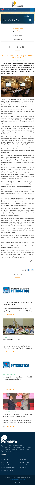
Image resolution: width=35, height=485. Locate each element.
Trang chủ (6, 459)
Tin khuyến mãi (17, 39)
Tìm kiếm (19, 9)
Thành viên (6, 465)
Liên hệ (24, 467)
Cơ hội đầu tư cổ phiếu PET (11, 340)
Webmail (24, 465)
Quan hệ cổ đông (8, 470)
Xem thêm (9, 314)
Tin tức (24, 459)
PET (21, 101)
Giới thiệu (6, 462)
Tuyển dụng (25, 462)
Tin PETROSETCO (17, 28)
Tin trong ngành (17, 36)
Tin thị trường (17, 32)
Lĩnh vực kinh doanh (9, 467)
